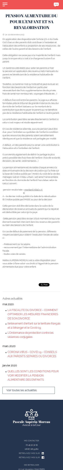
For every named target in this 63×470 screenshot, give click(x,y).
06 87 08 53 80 (31, 449)
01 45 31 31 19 (31, 445)
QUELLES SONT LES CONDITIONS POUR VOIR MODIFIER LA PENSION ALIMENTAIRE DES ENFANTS (33, 375)
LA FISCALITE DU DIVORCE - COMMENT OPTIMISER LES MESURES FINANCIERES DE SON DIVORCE (33, 314)
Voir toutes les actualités (21, 390)
